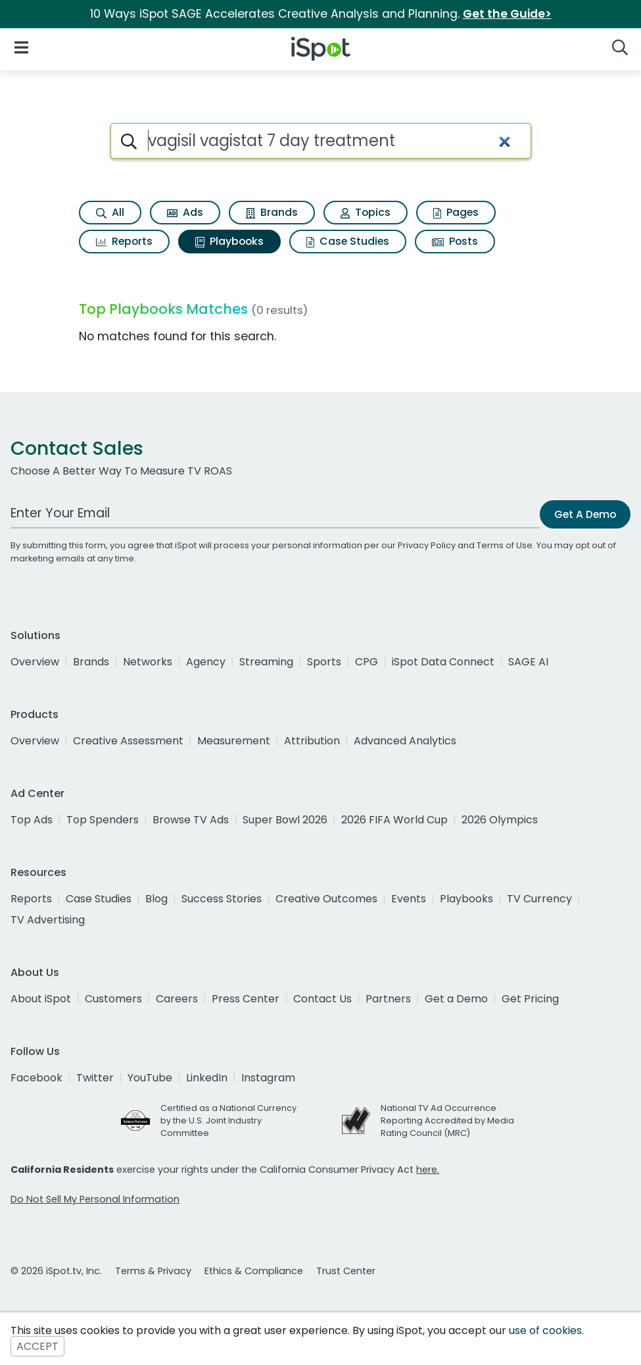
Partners (388, 998)
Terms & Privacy (153, 1270)
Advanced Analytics (405, 740)
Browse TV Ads (191, 819)
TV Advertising (48, 919)
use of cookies (545, 1330)
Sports (324, 661)
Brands (272, 212)
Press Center (245, 998)
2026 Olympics (500, 819)
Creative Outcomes (326, 898)
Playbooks (229, 241)
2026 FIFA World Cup (394, 819)
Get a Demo (456, 998)
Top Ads (32, 819)
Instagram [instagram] (268, 1077)
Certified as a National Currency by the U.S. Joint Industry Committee (228, 1120)
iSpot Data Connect (443, 661)
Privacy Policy (427, 545)
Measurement (233, 740)
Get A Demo (585, 514)
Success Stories (221, 898)
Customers (113, 998)
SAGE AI (528, 661)
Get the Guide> (507, 14)
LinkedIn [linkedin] (206, 1077)
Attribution (312, 740)
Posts (455, 241)
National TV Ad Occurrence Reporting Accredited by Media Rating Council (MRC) (447, 1120)
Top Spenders (102, 819)
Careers (177, 998)
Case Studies (347, 241)
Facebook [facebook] (36, 1077)
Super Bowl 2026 (285, 819)
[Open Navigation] (21, 46)
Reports (124, 241)
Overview (35, 661)
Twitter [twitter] (95, 1077)
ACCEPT (37, 1346)
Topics (366, 212)
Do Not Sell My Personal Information (95, 1199)
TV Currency (539, 898)
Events (408, 898)
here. (427, 1169)
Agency (206, 661)
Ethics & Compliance (253, 1270)
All (110, 212)
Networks (147, 661)
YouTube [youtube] (150, 1077)
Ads (185, 212)
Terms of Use (505, 545)
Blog (156, 898)
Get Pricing (530, 998)
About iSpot (41, 998)
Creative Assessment (128, 740)
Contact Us (322, 998)
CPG (366, 661)
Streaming (266, 661)
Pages (456, 212)
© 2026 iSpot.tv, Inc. (56, 1270)
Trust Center (345, 1270)
